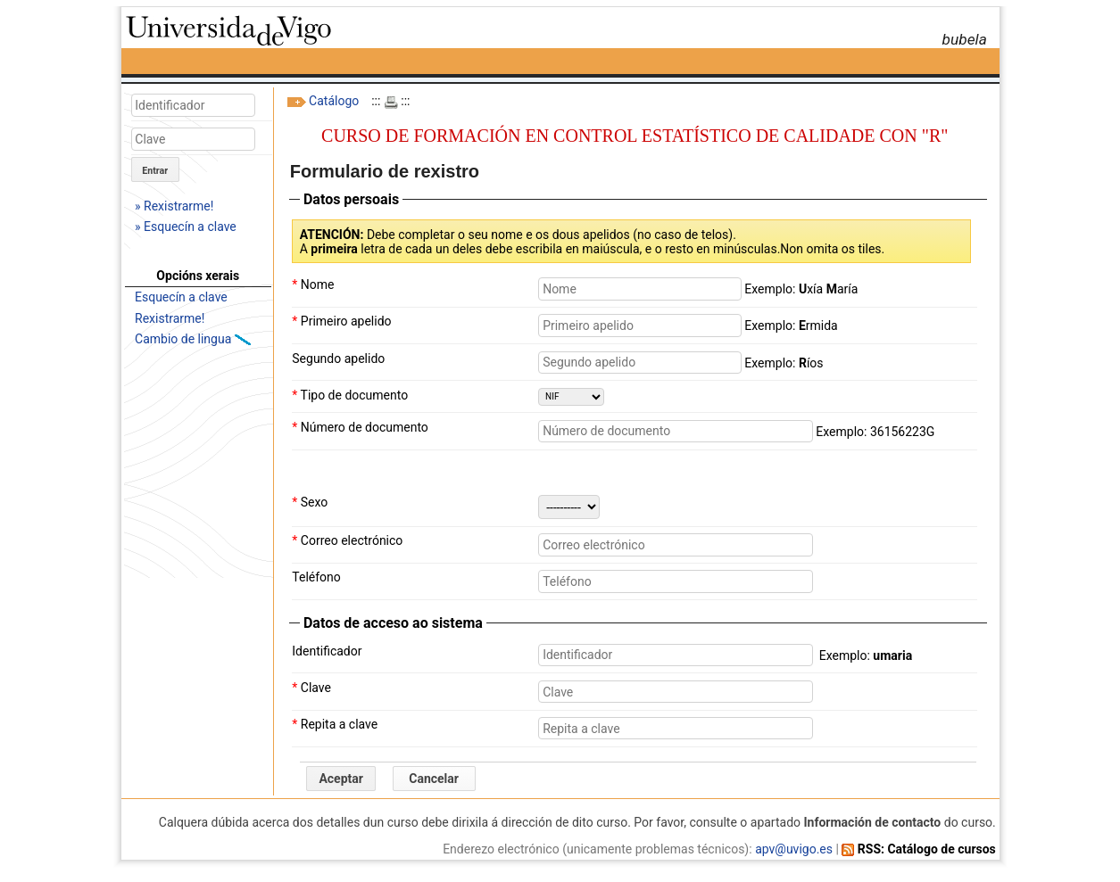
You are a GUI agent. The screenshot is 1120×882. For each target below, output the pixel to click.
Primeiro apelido (341, 321)
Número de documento (360, 427)
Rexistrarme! (169, 318)
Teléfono (316, 577)
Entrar (155, 171)
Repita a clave (334, 724)
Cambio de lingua (185, 339)
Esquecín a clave (181, 297)
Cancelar (434, 778)
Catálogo (334, 101)
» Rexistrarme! (174, 206)
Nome (313, 284)
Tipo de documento (350, 395)
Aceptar (341, 778)
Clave (311, 687)
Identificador (326, 651)
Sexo (310, 502)
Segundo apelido (338, 358)
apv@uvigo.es (794, 849)
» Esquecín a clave (185, 226)
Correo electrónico (347, 540)
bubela (964, 39)
